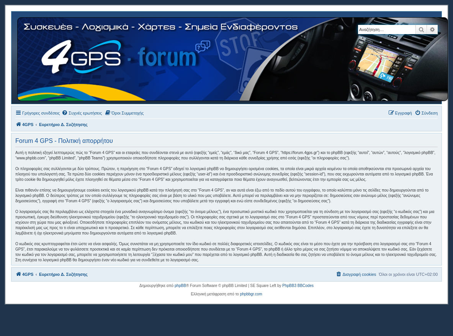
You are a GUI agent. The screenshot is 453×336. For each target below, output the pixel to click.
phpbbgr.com (251, 294)
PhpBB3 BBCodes (298, 286)
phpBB (180, 286)
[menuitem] (82, 113)
